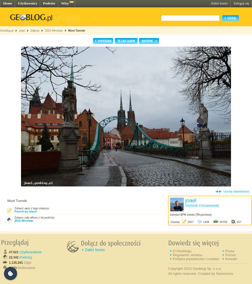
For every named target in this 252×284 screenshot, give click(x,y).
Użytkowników (30, 252)
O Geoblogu (182, 251)
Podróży (25, 257)
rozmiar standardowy (236, 191)
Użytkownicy (27, 3)
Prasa (229, 251)
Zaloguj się (241, 3)
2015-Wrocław (54, 30)
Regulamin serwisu (187, 255)
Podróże (49, 3)
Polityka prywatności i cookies (196, 259)
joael (22, 30)
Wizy (65, 3)
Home (7, 3)
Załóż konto (219, 3)
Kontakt (231, 259)
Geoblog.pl (7, 30)
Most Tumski (76, 30)
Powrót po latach (25, 211)
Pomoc (230, 255)
